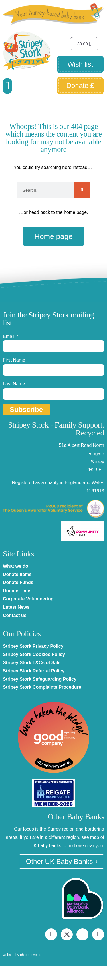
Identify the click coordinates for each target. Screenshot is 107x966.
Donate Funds (18, 582)
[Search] (82, 190)
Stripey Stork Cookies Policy (34, 654)
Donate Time (16, 590)
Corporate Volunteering (28, 598)
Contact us (15, 615)
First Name (14, 360)
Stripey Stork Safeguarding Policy (39, 679)
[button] (7, 86)
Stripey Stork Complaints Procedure (42, 687)
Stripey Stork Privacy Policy (33, 646)
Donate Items (17, 574)
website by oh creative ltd (22, 955)
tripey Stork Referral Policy (35, 670)
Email (9, 336)
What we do (15, 566)
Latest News (16, 607)
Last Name (14, 383)
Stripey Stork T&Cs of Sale (32, 662)
